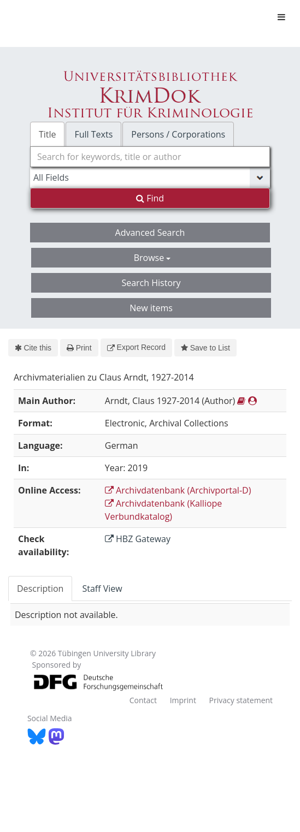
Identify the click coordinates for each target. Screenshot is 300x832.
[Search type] (150, 177)
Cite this (33, 347)
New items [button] (151, 308)
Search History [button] (150, 283)
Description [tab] (40, 589)
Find (150, 198)
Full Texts (93, 134)
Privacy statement (241, 700)
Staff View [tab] (102, 589)
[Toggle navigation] (281, 17)
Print (79, 347)
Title (47, 134)
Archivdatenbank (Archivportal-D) (178, 490)
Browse (152, 258)
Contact (143, 700)
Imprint (183, 700)
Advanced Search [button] (150, 233)
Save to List (205, 347)
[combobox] (150, 156)
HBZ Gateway (137, 539)
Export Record (136, 347)
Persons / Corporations (178, 134)
